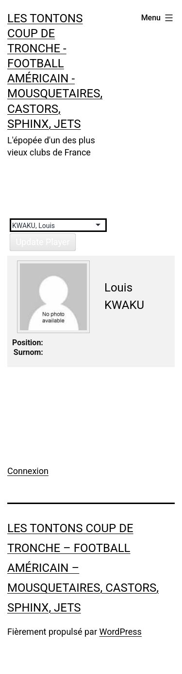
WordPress (120, 632)
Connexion (28, 471)
